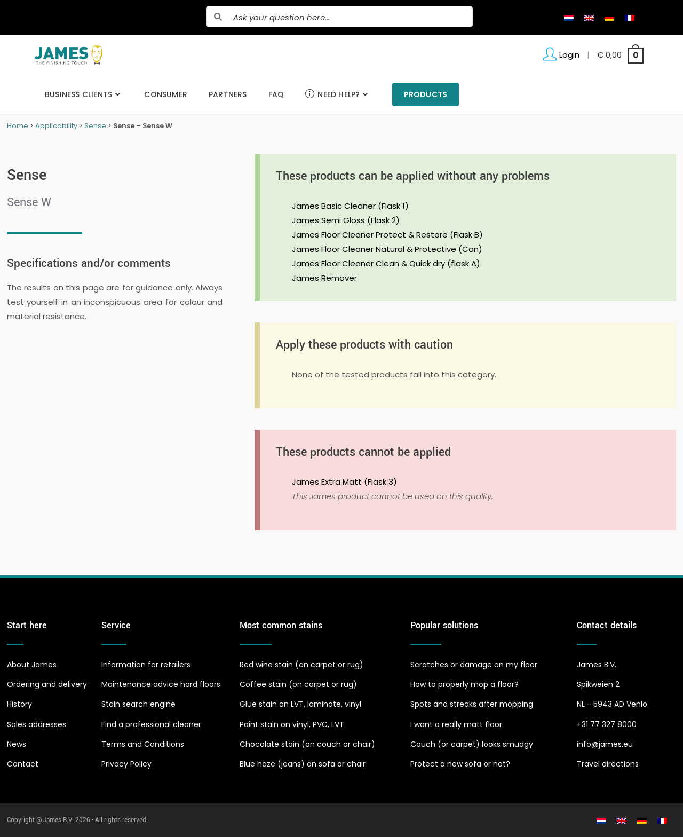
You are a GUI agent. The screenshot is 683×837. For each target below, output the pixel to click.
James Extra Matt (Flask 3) (344, 481)
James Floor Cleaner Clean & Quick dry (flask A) (386, 263)
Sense (95, 125)
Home (17, 125)
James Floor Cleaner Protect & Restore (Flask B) (387, 234)
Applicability (56, 125)
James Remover (324, 277)
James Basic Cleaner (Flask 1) (350, 205)
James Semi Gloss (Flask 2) (346, 220)
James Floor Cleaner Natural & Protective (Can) (387, 249)
